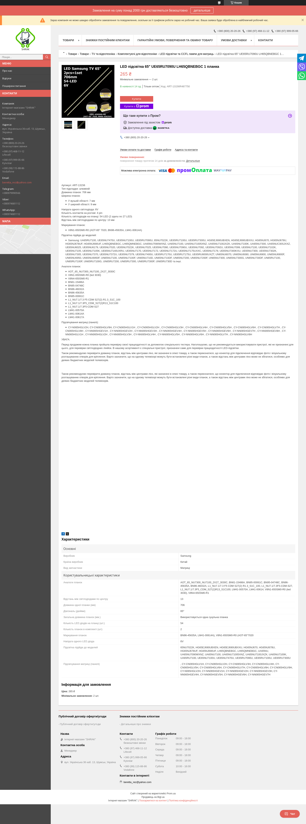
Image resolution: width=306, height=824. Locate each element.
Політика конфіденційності (183, 800)
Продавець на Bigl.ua (153, 797)
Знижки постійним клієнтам (108, 40)
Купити (136, 99)
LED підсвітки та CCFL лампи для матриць (187, 53)
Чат (290, 814)
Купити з (136, 106)
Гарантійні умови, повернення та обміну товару (175, 40)
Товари (68, 40)
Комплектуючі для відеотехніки (137, 53)
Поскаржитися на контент (153, 800)
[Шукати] (47, 57)
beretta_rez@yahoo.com (17, 182)
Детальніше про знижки (136, 724)
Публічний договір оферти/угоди (80, 724)
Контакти (265, 40)
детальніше (202, 10)
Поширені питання (14, 86)
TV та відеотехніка (103, 53)
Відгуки (6, 78)
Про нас (7, 70)
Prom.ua (171, 793)
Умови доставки (234, 40)
